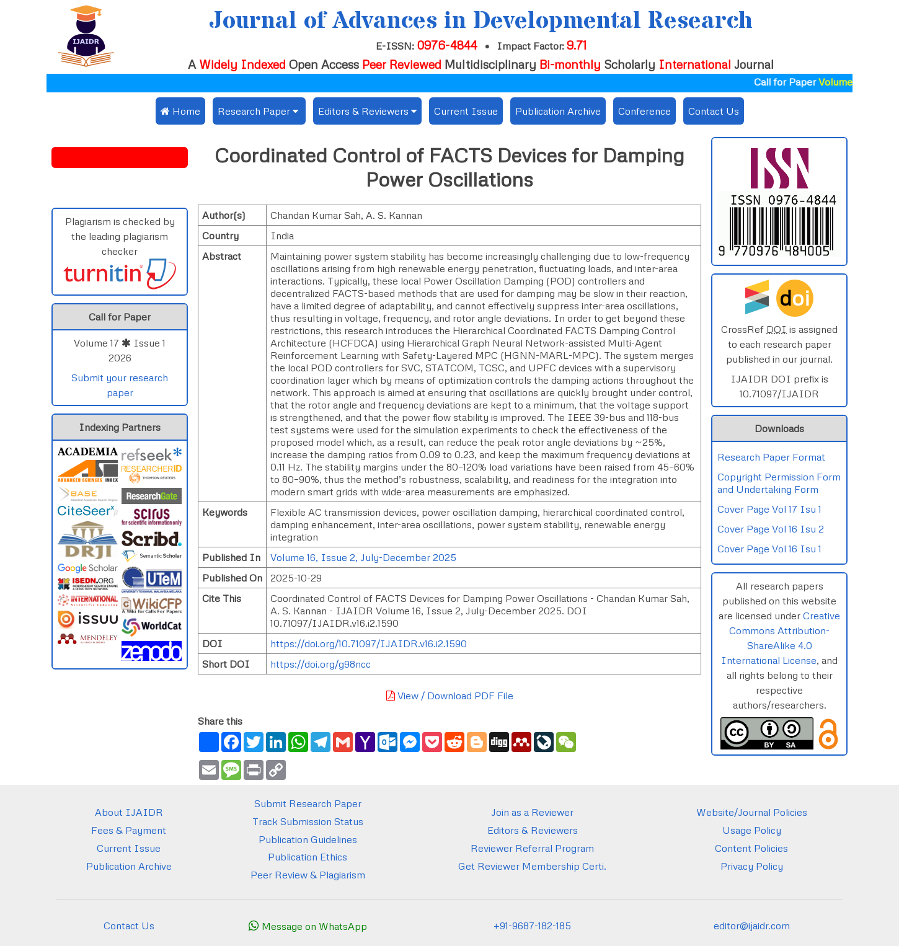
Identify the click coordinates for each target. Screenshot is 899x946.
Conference (644, 111)
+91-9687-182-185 (532, 925)
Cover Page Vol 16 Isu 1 (769, 548)
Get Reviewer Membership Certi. (532, 866)
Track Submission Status (307, 821)
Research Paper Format (771, 457)
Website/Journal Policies (751, 812)
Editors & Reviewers (532, 830)
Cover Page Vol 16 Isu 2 (770, 529)
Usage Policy (751, 830)
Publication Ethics (307, 857)
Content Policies (751, 848)
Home (180, 111)
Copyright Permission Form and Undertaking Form (779, 483)
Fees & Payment (128, 830)
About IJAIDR (129, 812)
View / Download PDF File (449, 695)
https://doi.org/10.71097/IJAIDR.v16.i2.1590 (368, 643)
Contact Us (713, 111)
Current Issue (466, 111)
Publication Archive (558, 111)
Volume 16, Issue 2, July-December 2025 (363, 557)
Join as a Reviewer (532, 812)
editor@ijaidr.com (752, 925)
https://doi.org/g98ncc (320, 664)
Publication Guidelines (308, 839)
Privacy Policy (751, 866)
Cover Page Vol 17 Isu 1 (769, 509)
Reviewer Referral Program (532, 848)
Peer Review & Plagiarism (307, 875)
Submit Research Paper (307, 803)
